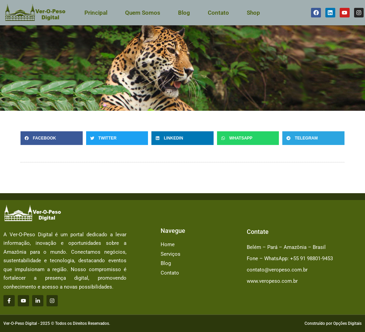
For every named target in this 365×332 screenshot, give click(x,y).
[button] (52, 138)
